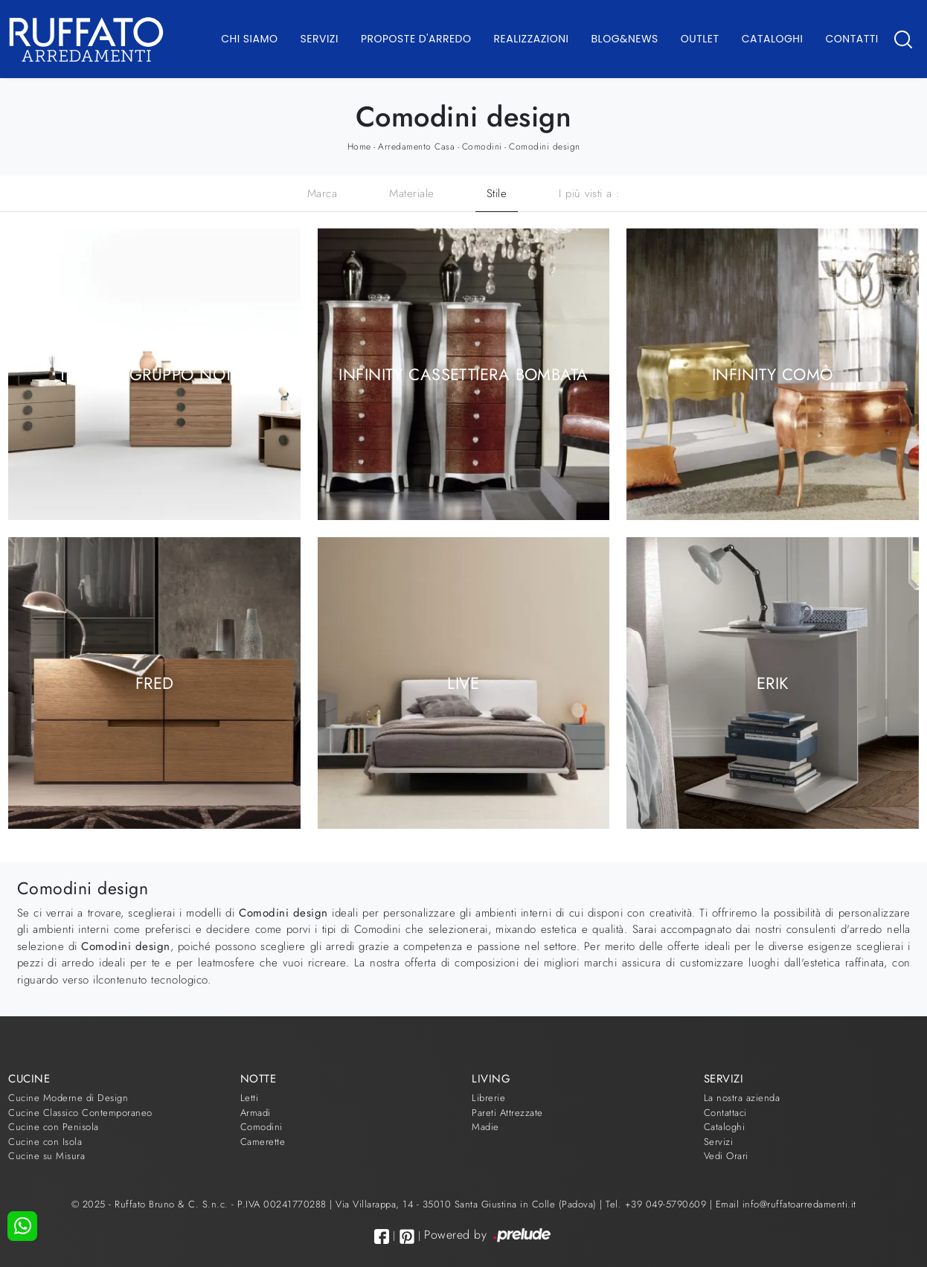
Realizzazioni (531, 38)
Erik (773, 682)
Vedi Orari (726, 1156)
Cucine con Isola (45, 1142)
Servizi (320, 38)
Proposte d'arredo (416, 38)
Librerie (488, 1098)
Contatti (851, 38)
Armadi (255, 1113)
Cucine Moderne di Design (68, 1098)
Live (463, 682)
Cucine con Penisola (53, 1127)
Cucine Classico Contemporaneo (80, 1113)
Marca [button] (322, 193)
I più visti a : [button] (589, 193)
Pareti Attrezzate (507, 1113)
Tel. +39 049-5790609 (658, 1204)
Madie (485, 1127)
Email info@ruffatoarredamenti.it (786, 1204)
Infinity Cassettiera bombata (463, 374)
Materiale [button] (411, 193)
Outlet (700, 38)
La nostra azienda (742, 1098)
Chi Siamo (249, 38)
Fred (154, 682)
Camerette (263, 1142)
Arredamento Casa (416, 146)
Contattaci (725, 1113)
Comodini (482, 146)
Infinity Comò (772, 374)
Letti (249, 1098)
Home (359, 146)
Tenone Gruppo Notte (154, 374)
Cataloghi (772, 38)
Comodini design (544, 146)
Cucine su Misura (46, 1156)
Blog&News (624, 38)
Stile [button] (497, 193)
